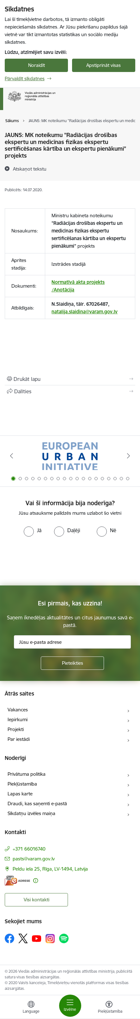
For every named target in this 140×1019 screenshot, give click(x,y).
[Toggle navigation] (70, 1006)
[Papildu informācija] (35, 880)
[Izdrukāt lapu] (70, 379)
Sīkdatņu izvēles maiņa (31, 813)
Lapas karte (20, 794)
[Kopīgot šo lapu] (70, 391)
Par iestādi (19, 739)
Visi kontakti (36, 900)
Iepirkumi (17, 719)
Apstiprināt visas (103, 65)
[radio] (32, 530)
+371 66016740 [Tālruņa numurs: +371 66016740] (29, 849)
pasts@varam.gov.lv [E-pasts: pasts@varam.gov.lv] (34, 859)
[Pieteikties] (72, 663)
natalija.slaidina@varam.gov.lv (85, 312)
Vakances (18, 710)
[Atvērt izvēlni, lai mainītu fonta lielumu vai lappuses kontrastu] (109, 1008)
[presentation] (53, 560)
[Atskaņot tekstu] (29, 169)
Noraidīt (36, 65)
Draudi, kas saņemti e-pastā (37, 803)
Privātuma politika (27, 774)
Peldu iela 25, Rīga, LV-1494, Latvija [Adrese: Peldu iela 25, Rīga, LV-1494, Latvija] (50, 869)
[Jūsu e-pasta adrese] (72, 642)
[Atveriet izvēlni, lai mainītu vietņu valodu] (31, 1008)
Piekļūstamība (22, 784)
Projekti (16, 729)
